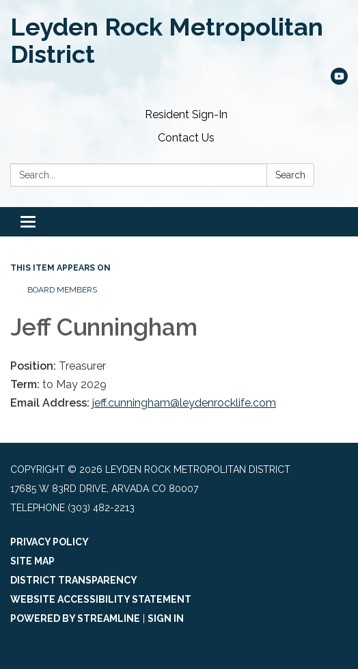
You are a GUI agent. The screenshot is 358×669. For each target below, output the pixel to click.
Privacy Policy (49, 541)
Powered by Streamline (75, 618)
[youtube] (339, 80)
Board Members (62, 290)
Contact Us (186, 137)
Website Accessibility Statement (100, 599)
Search (290, 174)
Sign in (166, 618)
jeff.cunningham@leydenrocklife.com (184, 402)
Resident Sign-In (186, 114)
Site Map (32, 561)
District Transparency (73, 580)
